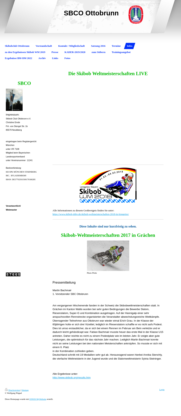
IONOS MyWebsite (37, 399)
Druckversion (12, 390)
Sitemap (25, 390)
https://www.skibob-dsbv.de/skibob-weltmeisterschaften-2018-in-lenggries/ (91, 214)
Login (161, 389)
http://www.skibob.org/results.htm (72, 377)
